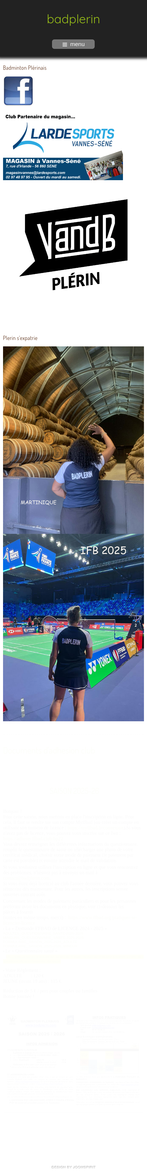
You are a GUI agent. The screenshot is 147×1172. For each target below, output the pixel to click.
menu (73, 44)
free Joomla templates (74, 1167)
